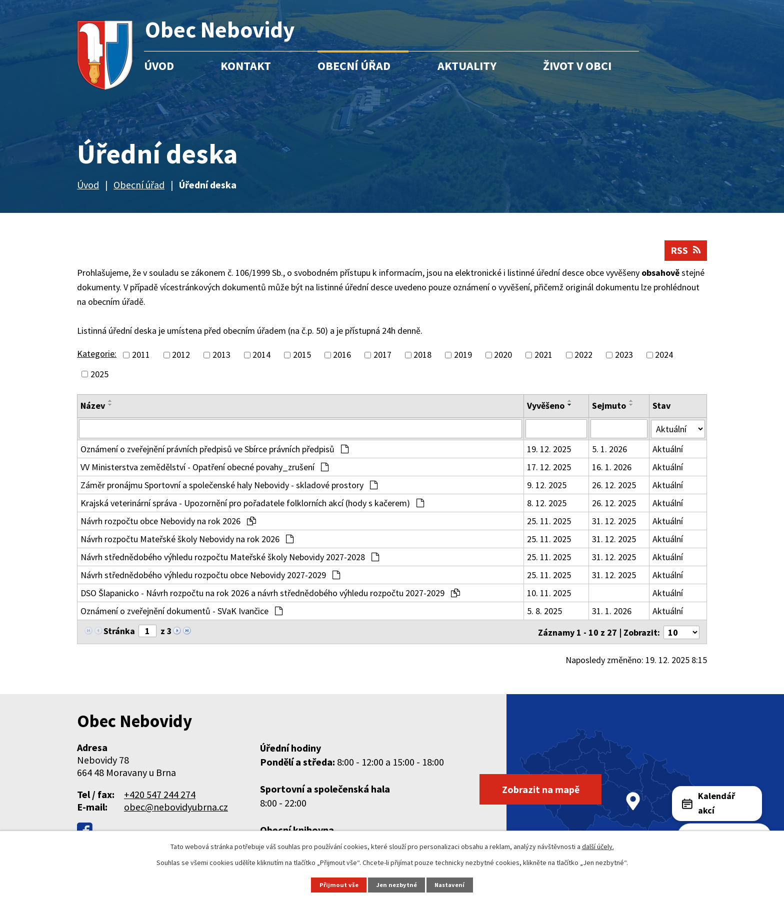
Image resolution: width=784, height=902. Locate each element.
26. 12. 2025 (614, 485)
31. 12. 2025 (614, 521)
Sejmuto (609, 406)
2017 (383, 355)
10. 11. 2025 (549, 593)
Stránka (119, 631)
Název (92, 406)
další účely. (598, 846)
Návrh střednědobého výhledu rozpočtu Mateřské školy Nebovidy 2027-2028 (229, 557)
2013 (221, 355)
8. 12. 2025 (546, 503)
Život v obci (577, 65)
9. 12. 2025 (546, 485)
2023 (624, 355)
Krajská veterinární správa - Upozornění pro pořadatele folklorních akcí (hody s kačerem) (252, 503)
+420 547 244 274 (160, 794)
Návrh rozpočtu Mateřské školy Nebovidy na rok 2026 (187, 539)
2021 (543, 355)
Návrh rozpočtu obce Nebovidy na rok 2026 (168, 521)
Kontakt (245, 65)
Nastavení (449, 885)
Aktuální (667, 449)
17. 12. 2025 (549, 467)
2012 (181, 355)
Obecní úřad (354, 65)
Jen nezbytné (396, 885)
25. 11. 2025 (549, 521)
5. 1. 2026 (609, 449)
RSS (685, 251)
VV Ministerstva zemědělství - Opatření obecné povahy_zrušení (204, 467)
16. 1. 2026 (612, 467)
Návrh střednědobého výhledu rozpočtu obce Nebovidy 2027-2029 (210, 575)
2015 (302, 355)
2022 (583, 355)
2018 (423, 355)
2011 (141, 355)
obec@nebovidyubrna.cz (176, 806)
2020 (503, 355)
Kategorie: (96, 354)
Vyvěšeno (545, 406)
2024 (664, 355)
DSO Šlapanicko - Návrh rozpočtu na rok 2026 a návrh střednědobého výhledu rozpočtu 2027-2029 (270, 593)
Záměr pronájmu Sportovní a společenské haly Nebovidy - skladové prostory (229, 485)
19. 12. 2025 (549, 449)
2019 (463, 355)
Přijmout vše (338, 885)
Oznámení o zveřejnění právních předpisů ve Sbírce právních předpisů (214, 449)
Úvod (159, 65)
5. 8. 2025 (544, 611)
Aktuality (467, 65)
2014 (261, 355)
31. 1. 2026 (612, 611)
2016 (342, 355)
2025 (99, 374)
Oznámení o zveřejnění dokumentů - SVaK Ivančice (181, 611)
